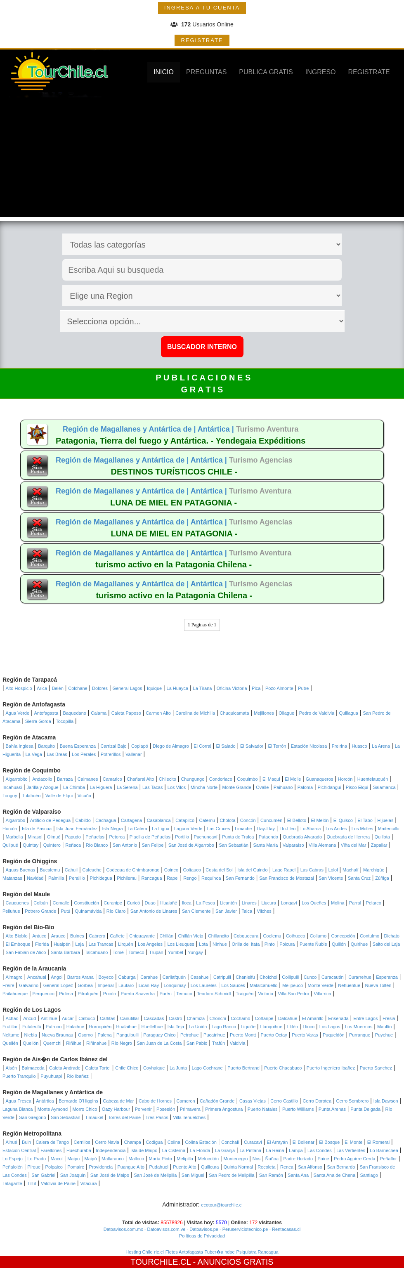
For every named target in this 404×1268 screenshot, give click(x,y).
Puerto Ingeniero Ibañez (331, 1067)
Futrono (53, 1026)
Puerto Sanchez (376, 1067)
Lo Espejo (12, 1158)
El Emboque (18, 944)
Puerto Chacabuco (283, 1067)
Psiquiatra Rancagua (257, 1251)
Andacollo (42, 779)
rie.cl (159, 1251)
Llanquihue (271, 1026)
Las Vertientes (350, 1150)
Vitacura (88, 1183)
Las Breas (57, 754)
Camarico (112, 779)
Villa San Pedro (293, 993)
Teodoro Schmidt (214, 993)
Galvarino (28, 985)
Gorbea (85, 985)
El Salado (225, 746)
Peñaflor (388, 1158)
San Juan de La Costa (159, 1043)
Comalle (61, 902)
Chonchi (218, 1018)
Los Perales (84, 754)
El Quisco (343, 820)
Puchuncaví (205, 836)
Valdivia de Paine (58, 1183)
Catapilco (184, 820)
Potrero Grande (40, 911)
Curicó (133, 902)
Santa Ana (298, 1175)
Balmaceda (32, 1067)
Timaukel (94, 1117)
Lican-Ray (149, 985)
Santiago (369, 1175)
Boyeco (105, 977)
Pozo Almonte (279, 688)
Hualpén (62, 944)
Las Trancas (101, 944)
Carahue (149, 977)
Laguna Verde (188, 828)
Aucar (68, 1018)
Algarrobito (17, 779)
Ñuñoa (272, 1158)
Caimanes (88, 779)
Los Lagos (329, 1026)
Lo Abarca (310, 828)
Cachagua (105, 820)
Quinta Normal (238, 1166)
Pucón (109, 993)
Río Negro (121, 1043)
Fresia (389, 1018)
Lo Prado (36, 1158)
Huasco (359, 746)
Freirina (339, 746)
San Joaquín (73, 1175)
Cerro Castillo (284, 1100)
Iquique (154, 688)
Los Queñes (314, 902)
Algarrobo (16, 820)
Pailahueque (15, 993)
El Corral (202, 746)
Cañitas (107, 1018)
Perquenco (43, 993)
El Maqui (271, 779)
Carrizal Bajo (114, 746)
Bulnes (77, 935)
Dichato (391, 935)
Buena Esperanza (78, 746)
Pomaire (75, 1166)
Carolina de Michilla (195, 713)
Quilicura (210, 1166)
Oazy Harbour (116, 1109)
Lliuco (308, 1026)
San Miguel (193, 1175)
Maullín (384, 1026)
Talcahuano (96, 952)
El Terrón (277, 746)
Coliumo (318, 935)
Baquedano (74, 713)
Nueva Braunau (57, 1034)
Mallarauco (113, 1158)
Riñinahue (96, 1043)
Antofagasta (46, 713)
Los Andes (336, 828)
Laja (79, 944)
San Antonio (125, 845)
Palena (104, 1034)
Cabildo (83, 820)
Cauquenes (17, 902)
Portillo (182, 836)
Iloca (186, 902)
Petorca (117, 836)
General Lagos (127, 688)
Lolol (333, 869)
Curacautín (332, 977)
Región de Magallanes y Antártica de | (130, 429)
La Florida (200, 1150)
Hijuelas (385, 820)
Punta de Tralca (238, 836)
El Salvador (251, 746)
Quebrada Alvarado (302, 836)
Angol (56, 977)
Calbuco (86, 1018)
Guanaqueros (319, 779)
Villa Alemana (322, 845)
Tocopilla (64, 721)
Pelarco (373, 902)
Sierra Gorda (38, 721)
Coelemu (272, 935)
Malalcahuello (263, 985)
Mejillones (264, 713)
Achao (12, 1018)
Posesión (165, 1109)
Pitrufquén (88, 993)
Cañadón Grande (217, 1100)
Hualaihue (126, 1026)
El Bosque (329, 1142)
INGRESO (320, 72)
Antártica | (217, 429)
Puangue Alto (131, 1166)
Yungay (195, 952)
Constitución (86, 902)
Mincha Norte (204, 787)
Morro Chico (84, 1109)
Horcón (345, 779)
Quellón (30, 1043)
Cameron (185, 1100)
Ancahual (36, 977)
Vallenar (133, 754)
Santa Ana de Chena (335, 1175)
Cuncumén (271, 820)
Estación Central (19, 1150)
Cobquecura (246, 935)
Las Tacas (152, 787)
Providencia (101, 1166)
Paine (323, 1158)
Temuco (184, 993)
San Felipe (153, 845)
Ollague (286, 713)
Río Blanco (97, 845)
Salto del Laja (386, 944)
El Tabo (365, 820)
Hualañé (168, 902)
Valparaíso (293, 845)
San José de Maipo (109, 1175)
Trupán (156, 952)
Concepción (343, 935)
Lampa (296, 1150)
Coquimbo (247, 779)
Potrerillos (111, 754)
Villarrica (322, 993)
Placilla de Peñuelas (150, 836)
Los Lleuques (180, 944)
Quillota (382, 836)
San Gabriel (43, 1175)
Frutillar (10, 1026)
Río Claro (115, 911)
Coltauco (192, 869)
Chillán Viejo (190, 935)
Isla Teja (176, 1026)
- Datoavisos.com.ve (164, 1229)
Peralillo (77, 878)
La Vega (33, 754)
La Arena (381, 746)
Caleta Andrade (64, 1067)
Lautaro (126, 985)
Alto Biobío (17, 935)
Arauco (58, 935)
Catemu (207, 820)
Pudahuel (158, 1166)
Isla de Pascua (37, 828)
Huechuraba (78, 1150)
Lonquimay (175, 985)
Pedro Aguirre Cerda (354, 1158)
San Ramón (271, 1175)
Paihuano (283, 787)
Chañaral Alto (140, 779)
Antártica (45, 1100)
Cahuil (71, 869)
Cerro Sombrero (352, 1100)
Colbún (40, 902)
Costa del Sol (219, 869)
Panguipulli (127, 1034)
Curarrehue (359, 977)
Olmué (53, 836)
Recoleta (266, 1166)
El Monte (353, 1142)
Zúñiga (382, 878)
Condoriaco (220, 779)
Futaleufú (31, 1026)
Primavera (190, 1109)
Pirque (33, 1166)
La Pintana (251, 1150)
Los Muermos (359, 1026)
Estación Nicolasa (309, 746)
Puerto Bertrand (243, 1067)
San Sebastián (233, 845)
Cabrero (97, 935)
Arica (42, 688)
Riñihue (73, 1043)
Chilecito (167, 779)
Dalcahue (287, 1018)
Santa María (265, 845)
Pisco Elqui (357, 787)
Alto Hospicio (19, 688)
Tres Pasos (157, 1117)
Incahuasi (12, 787)
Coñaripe (264, 1018)
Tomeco (136, 952)
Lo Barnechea (384, 1150)
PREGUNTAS (206, 72)
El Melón (320, 820)
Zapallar (379, 845)
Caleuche (91, 869)
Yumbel (175, 952)
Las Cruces (218, 828)
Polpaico (54, 1166)
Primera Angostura (224, 1109)
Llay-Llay (266, 828)
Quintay (30, 845)
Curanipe (113, 902)
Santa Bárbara (65, 952)
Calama (98, 713)
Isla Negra (112, 828)
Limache (243, 828)
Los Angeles (150, 944)
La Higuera (101, 787)
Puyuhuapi (51, 1076)
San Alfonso (310, 1166)
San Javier (226, 911)
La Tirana (202, 688)
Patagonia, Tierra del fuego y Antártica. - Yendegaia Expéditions (180, 440)
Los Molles (362, 828)
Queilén (10, 1043)
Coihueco (295, 935)
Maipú (91, 1158)
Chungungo (192, 779)
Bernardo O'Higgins (78, 1100)
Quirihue (359, 944)
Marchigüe (373, 869)
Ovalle (262, 787)
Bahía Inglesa (19, 746)
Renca (286, 1166)
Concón (248, 820)
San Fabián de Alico (26, 952)
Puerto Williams (298, 1109)
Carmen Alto (158, 713)
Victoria (265, 993)
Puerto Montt (243, 1034)
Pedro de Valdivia (316, 713)
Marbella (14, 836)
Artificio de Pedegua (50, 820)
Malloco (136, 1158)
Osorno (85, 1034)
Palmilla (56, 878)
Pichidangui (329, 787)
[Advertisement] (202, 159)
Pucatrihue (214, 1034)
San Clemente (196, 911)
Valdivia (238, 1043)
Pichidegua (101, 878)
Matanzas (12, 878)
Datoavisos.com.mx (123, 1229)
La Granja (225, 1150)
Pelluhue (11, 911)
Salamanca (384, 787)
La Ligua (160, 828)
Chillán (166, 935)
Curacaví (253, 1142)
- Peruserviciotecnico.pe (243, 1229)
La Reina (275, 1150)
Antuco (39, 935)
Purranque (359, 1034)
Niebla (30, 1034)
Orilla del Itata (246, 944)
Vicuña (84, 795)
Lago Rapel (283, 869)
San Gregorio (32, 1117)
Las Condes (319, 1150)
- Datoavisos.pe (201, 1229)
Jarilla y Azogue (43, 787)
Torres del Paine (124, 1117)
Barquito (46, 746)
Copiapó (139, 746)
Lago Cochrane (207, 1067)
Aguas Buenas (20, 869)
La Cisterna (173, 1150)
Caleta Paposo (126, 713)
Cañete (117, 935)
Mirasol (35, 836)
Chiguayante (142, 935)
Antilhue (49, 1018)
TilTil (31, 1183)
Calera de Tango (52, 1142)
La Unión (198, 1026)
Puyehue (384, 1034)
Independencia (110, 1150)
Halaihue (75, 1026)
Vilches (264, 911)
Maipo (73, 1158)
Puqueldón (334, 1034)
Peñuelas (94, 836)
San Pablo (197, 1043)
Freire (8, 985)
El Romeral (378, 1142)
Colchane (77, 688)
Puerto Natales (263, 1109)
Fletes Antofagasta (184, 1251)
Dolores (100, 688)
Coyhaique (154, 1067)
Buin (26, 1142)
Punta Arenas (332, 1109)
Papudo (73, 836)
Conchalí (230, 1142)
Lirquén (125, 944)
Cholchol (268, 977)
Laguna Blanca (17, 1109)
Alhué (11, 1142)
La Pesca (205, 902)
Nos (257, 1158)
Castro (175, 1018)
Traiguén (244, 993)
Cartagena (131, 820)
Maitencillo (388, 828)
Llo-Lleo (287, 828)
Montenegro (236, 1158)
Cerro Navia (107, 1142)
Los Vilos (177, 787)
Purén (165, 993)
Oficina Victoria (232, 688)
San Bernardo (341, 1166)
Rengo (189, 878)
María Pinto (160, 1158)
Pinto (270, 944)
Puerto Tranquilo (19, 1076)
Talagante (12, 1183)
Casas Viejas (252, 1100)
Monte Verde (320, 985)
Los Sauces (233, 985)
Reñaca (73, 845)
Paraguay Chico (159, 1034)
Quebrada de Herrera (348, 836)
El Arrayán (277, 1142)
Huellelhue (152, 1026)
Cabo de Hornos (155, 1100)
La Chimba (74, 787)
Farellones (50, 1150)
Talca (246, 911)
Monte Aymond (53, 1109)
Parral (355, 902)
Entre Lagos (365, 1018)
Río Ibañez (78, 1076)
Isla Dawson (385, 1100)
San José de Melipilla (155, 1175)
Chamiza (196, 1018)
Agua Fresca (18, 1100)
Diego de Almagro (171, 746)
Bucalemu (50, 869)
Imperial (105, 985)
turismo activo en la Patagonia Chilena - (173, 564)
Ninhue (220, 944)
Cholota (227, 820)
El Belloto (296, 820)
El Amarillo (313, 1018)
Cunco (310, 977)
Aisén (11, 1067)
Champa (132, 1142)
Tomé (118, 952)
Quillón (339, 944)
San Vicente (331, 878)
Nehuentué (349, 985)
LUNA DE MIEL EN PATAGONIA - (173, 502)
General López (58, 985)
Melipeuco (292, 985)
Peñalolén (12, 1166)
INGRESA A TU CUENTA (202, 8)
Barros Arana (80, 977)
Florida (42, 944)
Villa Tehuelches (189, 1117)
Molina (337, 902)
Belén (58, 688)
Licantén (228, 902)
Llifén (292, 1026)
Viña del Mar (353, 845)
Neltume (10, 1034)
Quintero (52, 845)
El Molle (293, 779)
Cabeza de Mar (118, 1100)
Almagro (14, 977)
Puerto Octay (274, 1034)
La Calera (137, 828)
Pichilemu (127, 878)
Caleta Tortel (98, 1067)
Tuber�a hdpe (220, 1251)
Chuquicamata (234, 713)
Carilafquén (174, 977)
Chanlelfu (245, 977)
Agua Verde (18, 713)
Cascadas (154, 1018)
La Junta (178, 1067)
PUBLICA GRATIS (266, 72)
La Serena (127, 787)
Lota (203, 944)
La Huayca (178, 688)
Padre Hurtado (298, 1158)
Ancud (29, 1018)
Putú (66, 911)
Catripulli (222, 977)
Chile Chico (126, 1067)
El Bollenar (303, 1142)
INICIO (164, 72)
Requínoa (211, 878)
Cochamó (240, 1018)
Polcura (287, 944)
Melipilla (185, 1158)
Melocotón (208, 1158)
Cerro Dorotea (316, 1100)
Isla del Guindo (252, 869)
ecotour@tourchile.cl (221, 1204)
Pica (256, 688)
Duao (150, 902)
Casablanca (159, 820)
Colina (174, 1142)
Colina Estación (200, 1142)
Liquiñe (248, 1026)
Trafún (218, 1043)
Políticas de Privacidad (202, 1235)
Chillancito (218, 935)
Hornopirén (100, 1026)
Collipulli (290, 977)
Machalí (351, 869)
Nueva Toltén (378, 985)
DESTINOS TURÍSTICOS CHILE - (174, 471)
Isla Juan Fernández (76, 828)
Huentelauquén (372, 779)
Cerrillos (82, 1142)
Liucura (268, 902)
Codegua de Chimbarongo (132, 869)
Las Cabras (312, 869)
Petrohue (189, 1034)
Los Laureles (204, 985)
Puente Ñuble (313, 944)
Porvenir (143, 1109)
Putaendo (268, 836)
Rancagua (151, 878)
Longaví (289, 902)
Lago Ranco (224, 1026)
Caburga (127, 977)
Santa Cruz (359, 878)
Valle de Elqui (59, 795)
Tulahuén (31, 795)
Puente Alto (184, 1166)
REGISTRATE (202, 40)
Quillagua (348, 713)
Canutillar (129, 1018)
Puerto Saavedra (137, 993)
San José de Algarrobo (191, 845)
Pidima (66, 993)
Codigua (154, 1142)
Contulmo (369, 935)
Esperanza (387, 977)
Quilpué (10, 845)
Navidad (35, 878)
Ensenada (338, 1018)
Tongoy (9, 795)
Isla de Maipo (143, 1150)
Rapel (173, 878)
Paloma (305, 787)
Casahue (199, 977)
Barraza (65, 779)
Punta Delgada (365, 1109)
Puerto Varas (305, 1034)
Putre (303, 688)
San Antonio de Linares (153, 911)
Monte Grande (236, 787)
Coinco (171, 869)
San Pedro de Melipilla (231, 1175)
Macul (56, 1158)
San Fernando (240, 878)
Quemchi (52, 1043)
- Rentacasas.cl (284, 1229)
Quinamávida (88, 911)
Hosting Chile (138, 1251)
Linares (249, 902)
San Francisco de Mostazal (286, 878)
